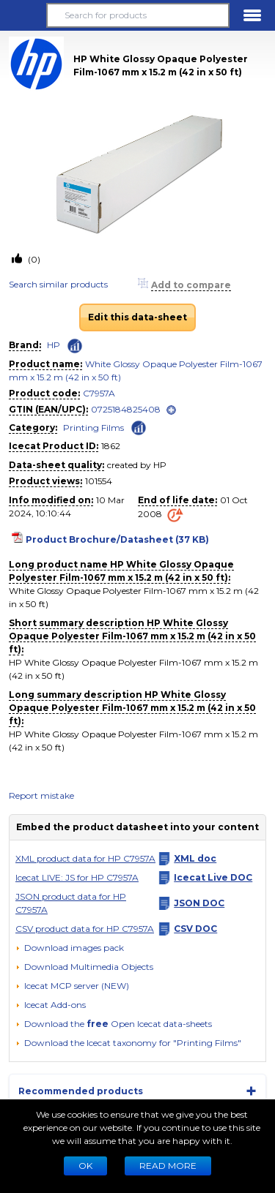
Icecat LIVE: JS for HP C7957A (77, 877)
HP (53, 344)
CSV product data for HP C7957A (84, 928)
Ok (85, 1165)
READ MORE (168, 1165)
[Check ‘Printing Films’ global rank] (138, 426)
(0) (33, 259)
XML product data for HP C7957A (85, 858)
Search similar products (58, 284)
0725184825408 (126, 409)
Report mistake (41, 795)
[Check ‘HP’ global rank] (75, 346)
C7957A (99, 393)
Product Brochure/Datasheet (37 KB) (117, 539)
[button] (22, 15)
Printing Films (93, 427)
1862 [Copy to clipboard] (110, 445)
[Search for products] (137, 15)
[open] (171, 410)
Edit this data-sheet (137, 317)
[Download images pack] (69, 948)
